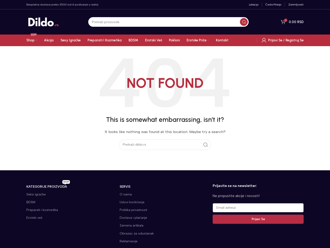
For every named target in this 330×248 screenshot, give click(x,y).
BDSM (30, 202)
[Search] (168, 22)
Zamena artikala (131, 225)
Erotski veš (34, 218)
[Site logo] (43, 22)
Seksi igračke (36, 194)
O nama (126, 194)
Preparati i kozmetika (42, 210)
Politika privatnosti (133, 210)
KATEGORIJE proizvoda (48, 186)
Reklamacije (129, 241)
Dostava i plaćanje (133, 218)
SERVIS (125, 187)
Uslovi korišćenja (132, 202)
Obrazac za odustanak (137, 233)
